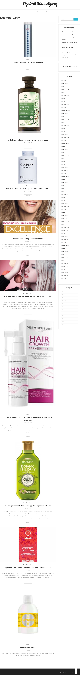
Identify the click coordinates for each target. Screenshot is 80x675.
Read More (28, 70)
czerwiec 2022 (65, 155)
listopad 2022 (65, 140)
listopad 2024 (65, 80)
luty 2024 (64, 101)
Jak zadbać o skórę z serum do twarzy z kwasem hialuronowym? (69, 48)
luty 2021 (64, 200)
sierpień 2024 (65, 83)
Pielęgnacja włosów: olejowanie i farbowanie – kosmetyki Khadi (28, 572)
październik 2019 (65, 245)
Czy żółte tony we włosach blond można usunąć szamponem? (28, 301)
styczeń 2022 (65, 167)
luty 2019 (64, 269)
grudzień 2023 (65, 104)
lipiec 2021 (64, 185)
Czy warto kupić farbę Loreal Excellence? (28, 243)
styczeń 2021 (65, 203)
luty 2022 (64, 164)
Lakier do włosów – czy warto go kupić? (28, 63)
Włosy (36, 11)
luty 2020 (64, 233)
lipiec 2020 (64, 218)
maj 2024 (64, 92)
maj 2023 (64, 122)
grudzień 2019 (65, 239)
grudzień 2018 (65, 275)
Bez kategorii (65, 294)
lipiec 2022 (64, 152)
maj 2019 (64, 260)
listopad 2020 (65, 209)
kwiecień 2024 (65, 95)
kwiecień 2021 (65, 194)
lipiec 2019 (64, 254)
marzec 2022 (65, 161)
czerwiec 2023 (65, 119)
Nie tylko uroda (65, 312)
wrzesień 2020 (65, 212)
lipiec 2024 (64, 86)
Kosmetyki (25, 298)
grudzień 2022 (65, 137)
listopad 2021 (65, 173)
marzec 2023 (65, 128)
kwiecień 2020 (65, 227)
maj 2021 (64, 191)
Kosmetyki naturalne (66, 309)
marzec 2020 (65, 230)
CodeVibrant (77, 672)
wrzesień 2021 (65, 179)
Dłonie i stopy (44, 11)
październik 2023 (66, 110)
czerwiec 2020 (65, 221)
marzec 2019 (65, 266)
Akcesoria (64, 291)
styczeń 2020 (65, 236)
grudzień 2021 (65, 170)
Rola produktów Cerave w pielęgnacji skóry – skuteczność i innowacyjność (69, 55)
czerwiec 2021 (65, 188)
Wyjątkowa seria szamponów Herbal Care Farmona (28, 145)
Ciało (30, 11)
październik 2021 (66, 176)
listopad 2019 (65, 242)
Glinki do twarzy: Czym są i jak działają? (68, 38)
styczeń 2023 (65, 134)
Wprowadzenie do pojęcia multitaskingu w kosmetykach (68, 33)
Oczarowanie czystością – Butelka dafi (69, 43)
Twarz (24, 11)
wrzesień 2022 (65, 146)
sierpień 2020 (65, 215)
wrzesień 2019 (65, 248)
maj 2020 (64, 224)
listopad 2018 (65, 278)
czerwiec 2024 (65, 89)
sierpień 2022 (65, 149)
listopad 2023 (65, 107)
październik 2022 (66, 143)
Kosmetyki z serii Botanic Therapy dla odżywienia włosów (28, 510)
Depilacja (64, 300)
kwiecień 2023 (65, 125)
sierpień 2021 (65, 182)
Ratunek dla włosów (28, 652)
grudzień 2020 (65, 206)
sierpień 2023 (65, 113)
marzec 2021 (65, 197)
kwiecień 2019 (65, 263)
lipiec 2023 (64, 116)
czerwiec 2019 (65, 257)
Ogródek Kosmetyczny (40, 3)
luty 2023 (64, 131)
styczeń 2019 (65, 272)
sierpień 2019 (65, 251)
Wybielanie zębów (66, 321)
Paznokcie (52, 11)
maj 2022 (64, 158)
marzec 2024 (65, 98)
